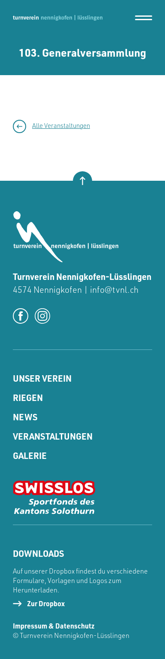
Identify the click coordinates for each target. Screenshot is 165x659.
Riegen (28, 397)
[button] (143, 17)
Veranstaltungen (53, 436)
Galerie (30, 455)
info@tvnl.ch (114, 289)
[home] (57, 18)
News (25, 416)
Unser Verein (42, 378)
